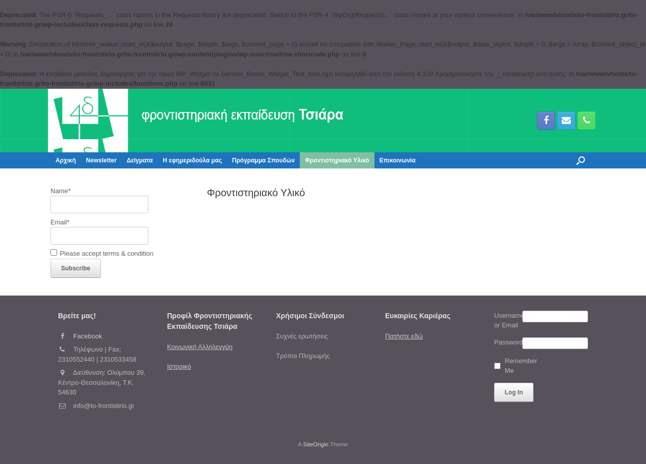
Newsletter (101, 160)
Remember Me (517, 366)
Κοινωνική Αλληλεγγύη (200, 347)
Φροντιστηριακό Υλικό (337, 160)
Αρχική (66, 160)
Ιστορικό (179, 366)
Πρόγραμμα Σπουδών (263, 160)
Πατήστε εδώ (404, 336)
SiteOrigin (316, 444)
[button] (581, 160)
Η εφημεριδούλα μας (192, 160)
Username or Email (508, 320)
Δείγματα (139, 160)
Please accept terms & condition (101, 253)
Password (508, 342)
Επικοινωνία (398, 160)
